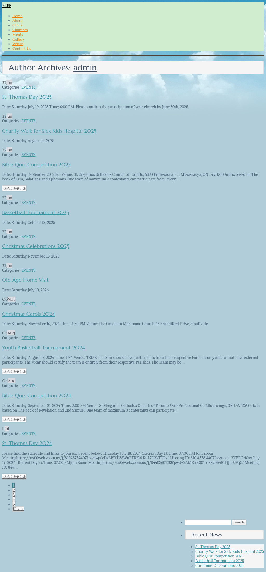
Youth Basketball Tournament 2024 (43, 348)
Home (17, 16)
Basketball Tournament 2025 (35, 212)
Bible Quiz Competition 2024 (36, 395)
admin (85, 67)
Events (17, 34)
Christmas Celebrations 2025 (35, 246)
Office (17, 25)
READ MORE (14, 188)
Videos (17, 44)
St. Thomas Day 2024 (27, 443)
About (17, 20)
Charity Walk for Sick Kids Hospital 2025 (49, 131)
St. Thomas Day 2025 (27, 97)
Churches (20, 30)
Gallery (18, 39)
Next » (18, 509)
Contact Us (21, 48)
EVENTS (28, 87)
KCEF (6, 5)
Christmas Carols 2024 (28, 314)
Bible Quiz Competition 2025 (36, 164)
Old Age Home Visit (25, 280)
